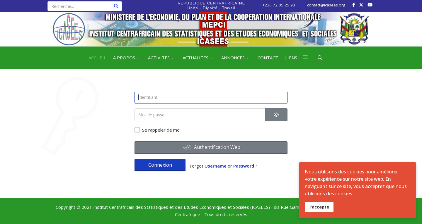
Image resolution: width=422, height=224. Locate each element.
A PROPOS (124, 58)
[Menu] (305, 57)
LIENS (291, 58)
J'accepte (319, 207)
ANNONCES (233, 58)
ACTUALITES (195, 58)
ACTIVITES (159, 58)
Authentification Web (211, 147)
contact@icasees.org (326, 5)
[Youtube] (369, 5)
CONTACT (268, 58)
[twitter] (361, 5)
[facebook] (353, 5)
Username (216, 166)
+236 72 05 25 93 (278, 5)
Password (243, 166)
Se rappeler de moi (161, 130)
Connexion (160, 165)
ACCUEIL (97, 58)
